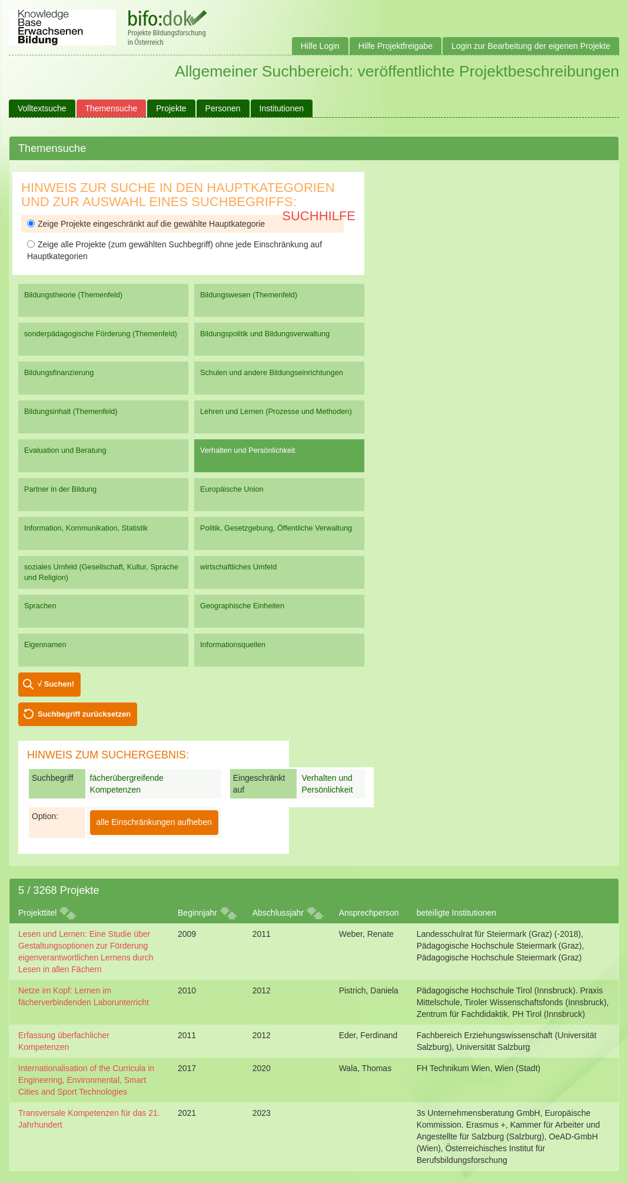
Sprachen (40, 605)
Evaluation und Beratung (65, 450)
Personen (223, 108)
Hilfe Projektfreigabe (395, 46)
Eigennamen (45, 644)
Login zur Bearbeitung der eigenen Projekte (530, 46)
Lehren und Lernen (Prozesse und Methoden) (276, 411)
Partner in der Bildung (60, 489)
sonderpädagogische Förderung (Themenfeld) (100, 333)
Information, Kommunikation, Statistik (86, 527)
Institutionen (282, 108)
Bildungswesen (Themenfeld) (248, 294)
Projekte (171, 108)
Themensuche (111, 108)
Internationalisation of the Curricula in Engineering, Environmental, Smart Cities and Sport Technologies (86, 1079)
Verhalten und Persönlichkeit (247, 450)
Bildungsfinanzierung (59, 372)
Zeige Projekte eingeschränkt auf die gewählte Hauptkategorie (146, 223)
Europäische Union (232, 489)
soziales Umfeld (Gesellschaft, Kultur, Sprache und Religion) (101, 572)
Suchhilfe (318, 215)
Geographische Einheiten (242, 605)
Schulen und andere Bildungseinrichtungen (271, 372)
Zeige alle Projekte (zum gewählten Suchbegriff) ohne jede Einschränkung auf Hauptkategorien (174, 250)
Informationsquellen (232, 644)
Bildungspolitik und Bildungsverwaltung (265, 333)
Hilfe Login (320, 46)
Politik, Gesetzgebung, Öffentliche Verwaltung (276, 527)
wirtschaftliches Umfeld (238, 566)
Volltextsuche (42, 108)
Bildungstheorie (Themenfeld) (73, 294)
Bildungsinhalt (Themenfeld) (71, 411)
